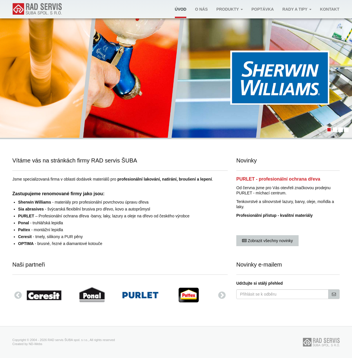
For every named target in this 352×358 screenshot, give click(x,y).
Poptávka (263, 9)
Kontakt (329, 9)
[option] (46, 295)
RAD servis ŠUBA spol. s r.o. (68, 340)
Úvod (180, 9)
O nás (201, 9)
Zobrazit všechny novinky (267, 240)
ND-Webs (35, 344)
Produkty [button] (229, 9)
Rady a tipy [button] (297, 9)
